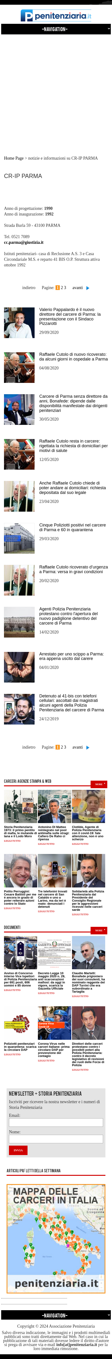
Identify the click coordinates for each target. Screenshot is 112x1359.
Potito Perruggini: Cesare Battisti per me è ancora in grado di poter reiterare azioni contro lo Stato (20, 897)
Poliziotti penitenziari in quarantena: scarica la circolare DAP (20, 1047)
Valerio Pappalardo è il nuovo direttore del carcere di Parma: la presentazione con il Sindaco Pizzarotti (70, 316)
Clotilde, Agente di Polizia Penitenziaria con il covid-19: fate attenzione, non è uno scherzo (88, 833)
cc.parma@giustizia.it (24, 242)
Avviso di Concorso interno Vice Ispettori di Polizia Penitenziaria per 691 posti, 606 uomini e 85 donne (20, 979)
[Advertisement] (56, 90)
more (99, 784)
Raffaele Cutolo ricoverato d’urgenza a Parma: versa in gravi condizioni (73, 569)
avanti (77, 287)
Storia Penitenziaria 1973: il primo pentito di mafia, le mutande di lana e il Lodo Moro (20, 831)
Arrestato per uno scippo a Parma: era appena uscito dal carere (71, 656)
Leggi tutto (12, 841)
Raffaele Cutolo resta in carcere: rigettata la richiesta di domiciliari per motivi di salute (73, 446)
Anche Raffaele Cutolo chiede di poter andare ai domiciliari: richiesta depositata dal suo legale (72, 488)
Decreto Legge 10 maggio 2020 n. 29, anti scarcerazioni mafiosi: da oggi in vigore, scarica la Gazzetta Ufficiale (51, 980)
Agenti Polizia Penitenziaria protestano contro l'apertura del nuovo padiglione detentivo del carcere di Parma (68, 616)
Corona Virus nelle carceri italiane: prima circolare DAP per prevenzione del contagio (53, 1050)
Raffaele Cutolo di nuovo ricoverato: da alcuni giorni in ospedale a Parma (73, 356)
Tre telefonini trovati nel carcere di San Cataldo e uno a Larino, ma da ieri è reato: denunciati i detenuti (52, 899)
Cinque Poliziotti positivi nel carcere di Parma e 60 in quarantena (72, 527)
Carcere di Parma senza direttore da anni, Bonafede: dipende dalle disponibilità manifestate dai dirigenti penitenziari (73, 403)
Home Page (14, 158)
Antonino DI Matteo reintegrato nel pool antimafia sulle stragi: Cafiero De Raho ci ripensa (53, 833)
